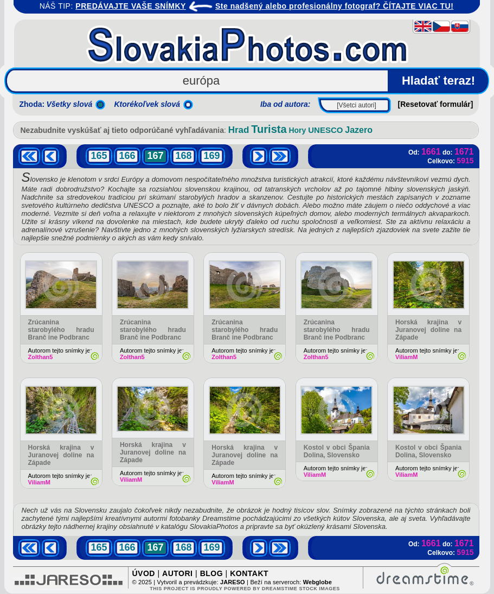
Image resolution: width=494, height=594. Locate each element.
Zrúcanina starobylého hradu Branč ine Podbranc (61, 329)
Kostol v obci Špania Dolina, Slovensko (337, 451)
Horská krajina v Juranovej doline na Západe (428, 329)
